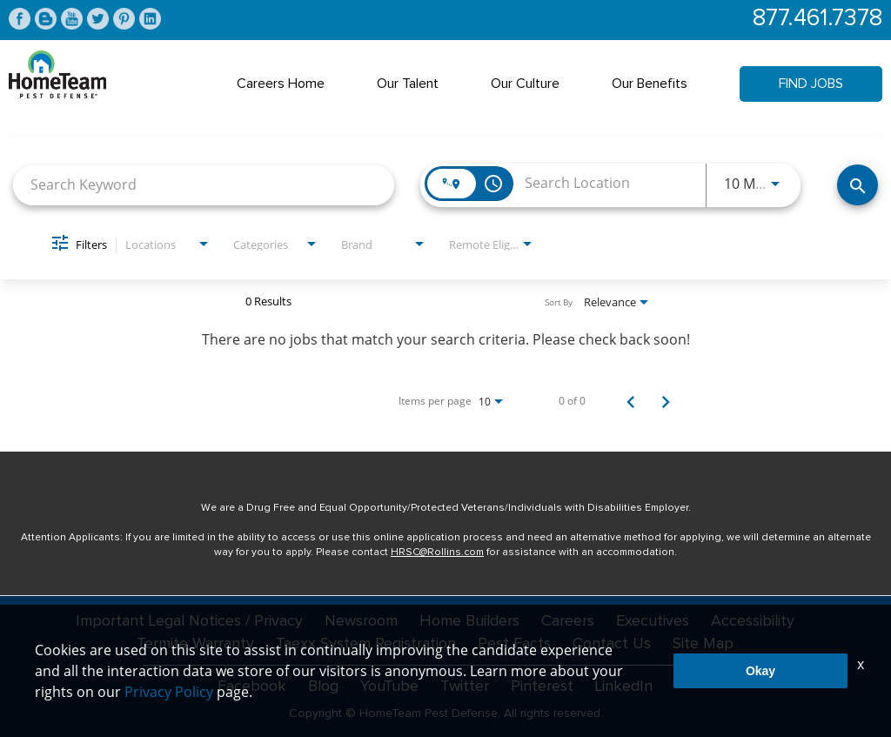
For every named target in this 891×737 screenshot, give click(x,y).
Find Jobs (811, 83)
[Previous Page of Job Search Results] (630, 401)
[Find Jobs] (857, 184)
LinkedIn (624, 686)
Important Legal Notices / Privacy (189, 621)
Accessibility (752, 621)
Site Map (703, 644)
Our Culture (525, 83)
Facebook (252, 686)
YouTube (389, 686)
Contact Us (612, 644)
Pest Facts (514, 644)
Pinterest (542, 686)
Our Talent (408, 83)
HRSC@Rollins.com (437, 552)
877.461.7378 (817, 18)
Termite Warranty (195, 644)
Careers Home (281, 83)
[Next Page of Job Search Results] (665, 401)
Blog (323, 686)
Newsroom (361, 621)
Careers (567, 621)
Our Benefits (649, 83)
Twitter (464, 686)
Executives (652, 621)
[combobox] (203, 184)
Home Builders (469, 621)
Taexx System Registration (366, 644)
